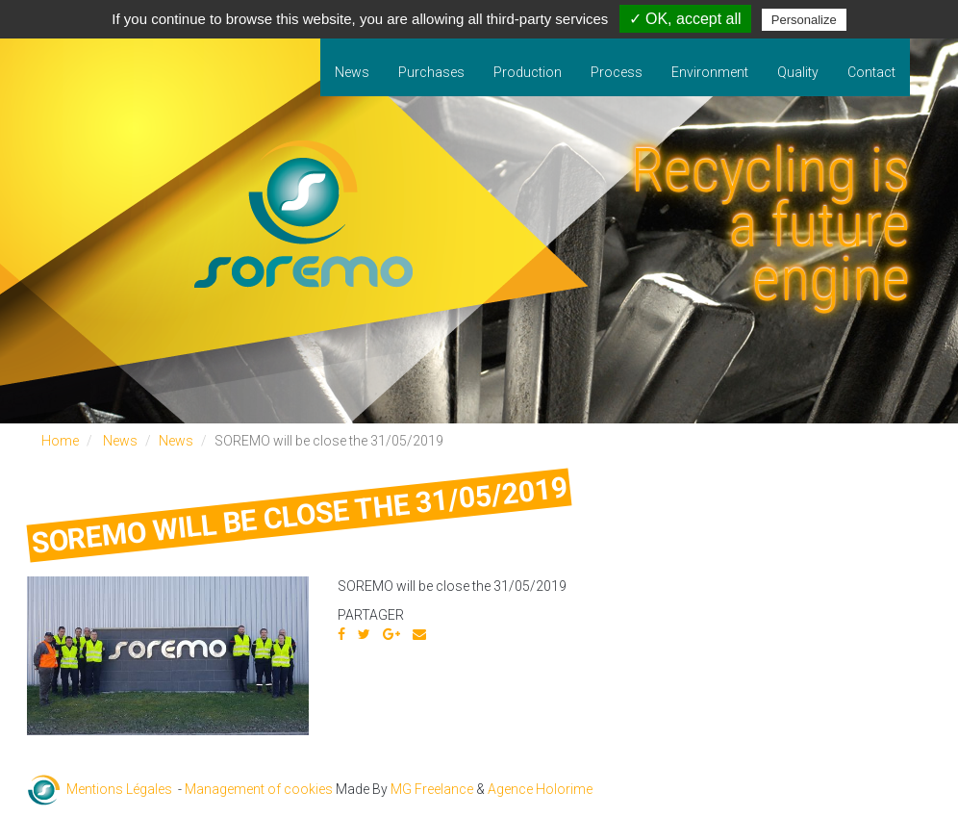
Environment (709, 72)
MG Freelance (432, 789)
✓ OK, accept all (685, 19)
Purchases (431, 72)
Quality (798, 72)
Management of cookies (259, 789)
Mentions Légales (119, 789)
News (352, 72)
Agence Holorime (540, 789)
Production (527, 72)
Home (60, 440)
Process (617, 72)
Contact (871, 72)
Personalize (804, 20)
